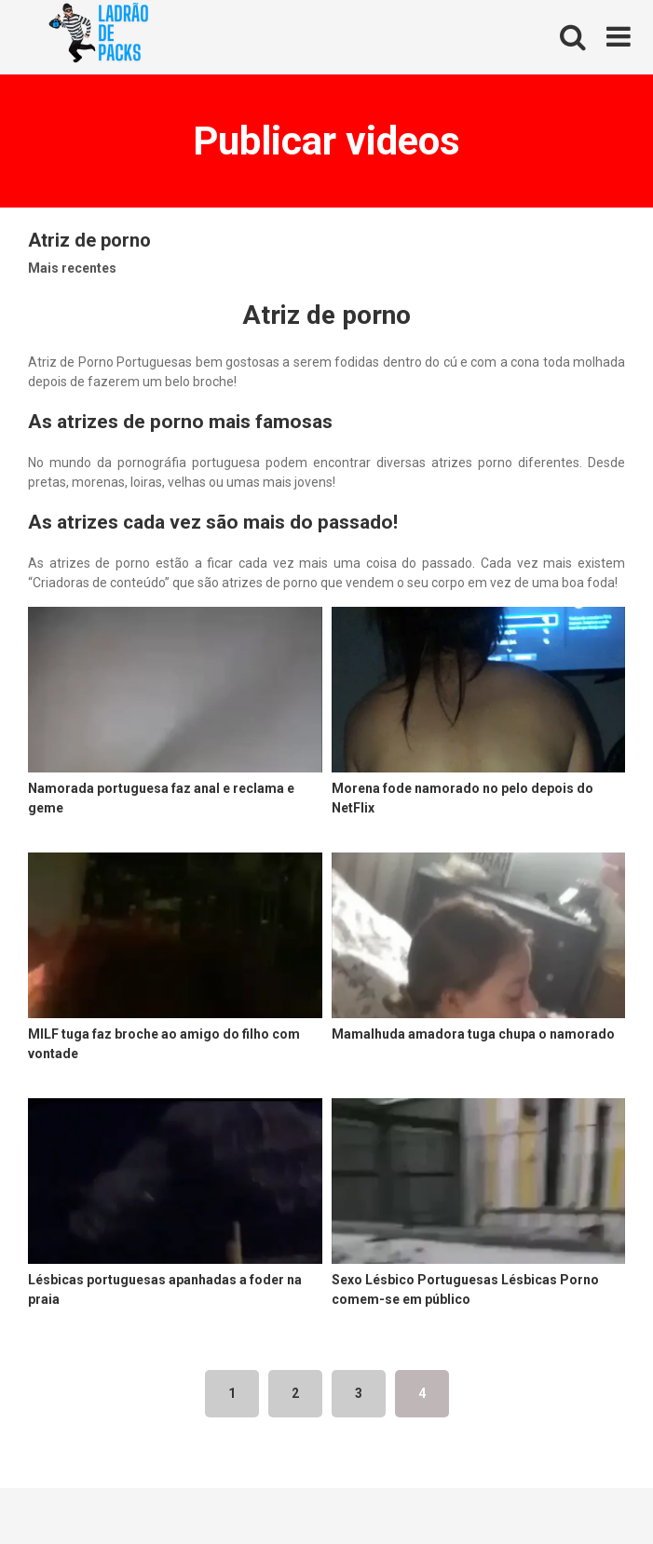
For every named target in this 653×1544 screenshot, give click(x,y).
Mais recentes (72, 268)
